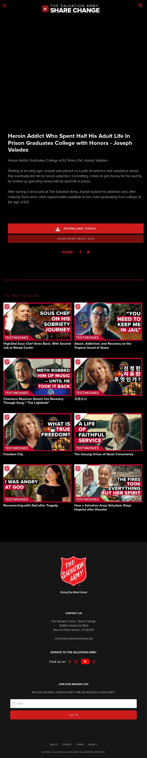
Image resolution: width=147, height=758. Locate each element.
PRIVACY (92, 744)
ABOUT (54, 744)
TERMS (80, 744)
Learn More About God (75, 238)
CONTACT (67, 744)
